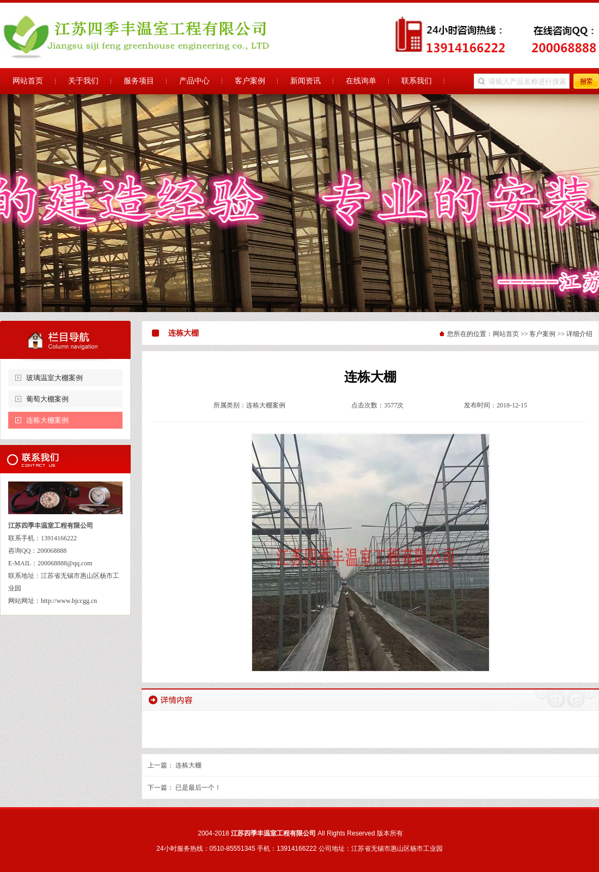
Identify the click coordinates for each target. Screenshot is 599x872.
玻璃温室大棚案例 (54, 378)
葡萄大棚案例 (47, 399)
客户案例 (542, 334)
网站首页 (506, 334)
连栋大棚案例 (47, 420)
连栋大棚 (188, 765)
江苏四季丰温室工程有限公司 (299, 203)
